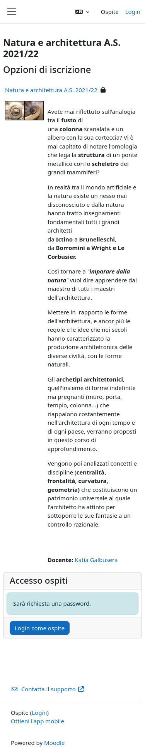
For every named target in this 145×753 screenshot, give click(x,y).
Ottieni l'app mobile (37, 721)
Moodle (54, 742)
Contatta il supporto (48, 689)
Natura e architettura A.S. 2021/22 (51, 90)
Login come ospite (40, 628)
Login (132, 11)
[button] (82, 11)
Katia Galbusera (96, 560)
